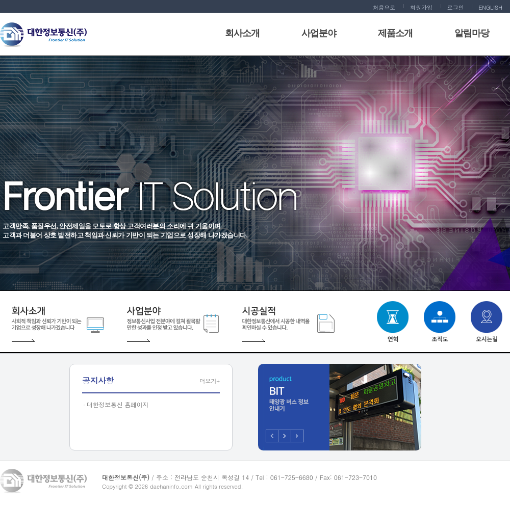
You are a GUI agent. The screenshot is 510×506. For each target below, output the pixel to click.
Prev (272, 436)
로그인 (455, 7)
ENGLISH (490, 7)
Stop (297, 436)
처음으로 (384, 7)
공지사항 (98, 380)
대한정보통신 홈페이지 (117, 404)
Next (284, 436)
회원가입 (421, 7)
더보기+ (210, 381)
